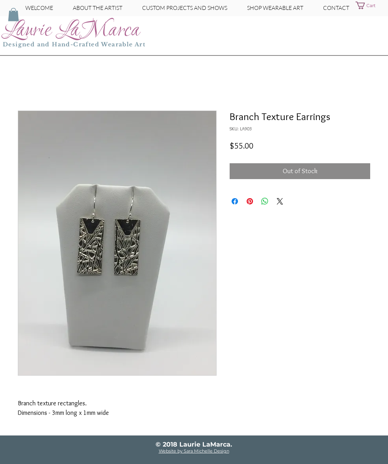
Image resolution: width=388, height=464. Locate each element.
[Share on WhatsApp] (265, 201)
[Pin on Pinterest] (250, 201)
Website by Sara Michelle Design (194, 451)
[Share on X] (280, 201)
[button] (370, 5)
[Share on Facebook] (235, 201)
